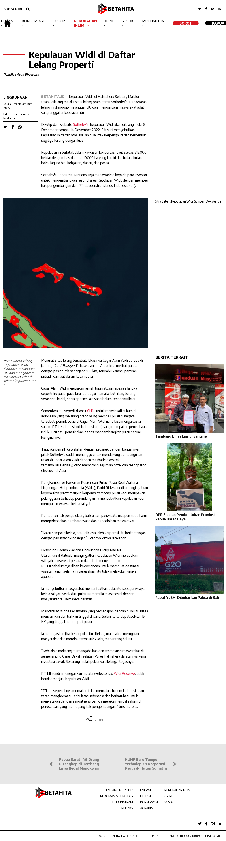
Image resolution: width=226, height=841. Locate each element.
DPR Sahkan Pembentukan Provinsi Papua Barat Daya (185, 516)
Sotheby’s (81, 124)
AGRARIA (146, 808)
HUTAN (145, 796)
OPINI (168, 796)
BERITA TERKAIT (171, 357)
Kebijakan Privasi (190, 836)
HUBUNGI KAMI (123, 802)
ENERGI (145, 790)
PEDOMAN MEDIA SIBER (117, 796)
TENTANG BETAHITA (119, 790)
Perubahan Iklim (85, 23)
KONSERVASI (149, 802)
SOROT (185, 23)
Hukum (59, 21)
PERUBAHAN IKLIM (177, 790)
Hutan (7, 21)
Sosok (127, 21)
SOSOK (169, 802)
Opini (108, 21)
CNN (90, 411)
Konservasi (33, 21)
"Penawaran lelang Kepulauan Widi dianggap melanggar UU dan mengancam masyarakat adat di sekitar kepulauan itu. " (19, 373)
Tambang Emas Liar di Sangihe (181, 436)
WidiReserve (124, 673)
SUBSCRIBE (13, 9)
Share (94, 719)
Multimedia (153, 21)
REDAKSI (127, 808)
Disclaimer (214, 836)
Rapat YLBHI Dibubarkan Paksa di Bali (187, 597)
